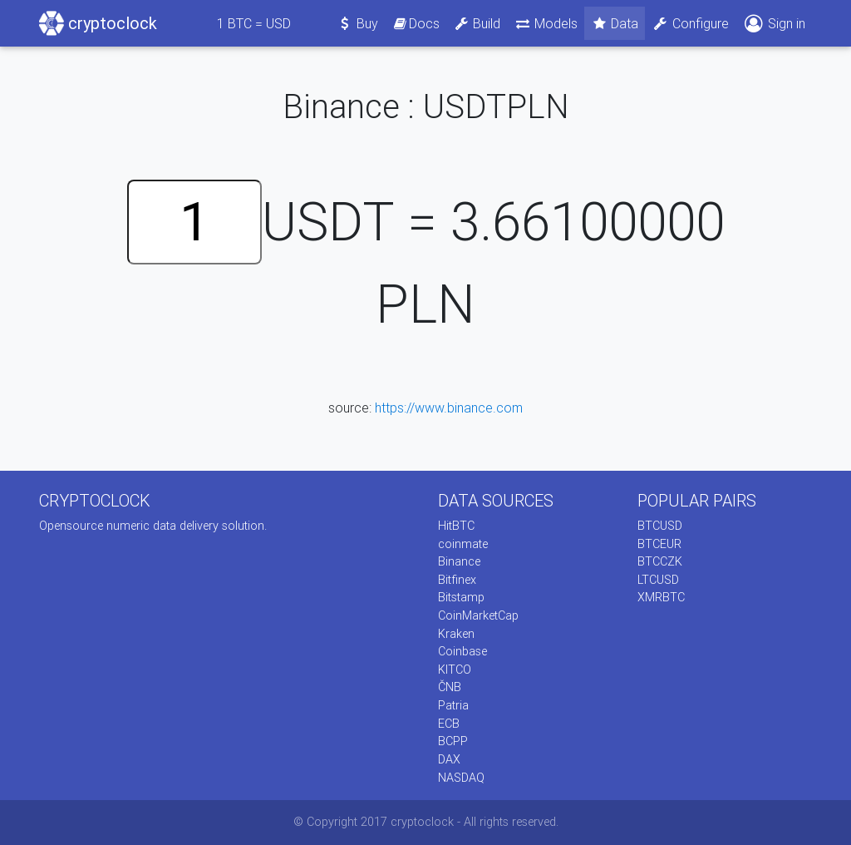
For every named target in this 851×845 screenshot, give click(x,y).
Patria (453, 705)
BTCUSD (659, 525)
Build (477, 23)
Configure (690, 23)
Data (615, 23)
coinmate (463, 543)
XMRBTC (661, 597)
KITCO (454, 669)
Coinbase (462, 651)
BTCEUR (659, 543)
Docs (415, 23)
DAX (449, 759)
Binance (459, 561)
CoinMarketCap (478, 615)
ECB (449, 723)
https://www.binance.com (449, 407)
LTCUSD (658, 579)
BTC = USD (254, 23)
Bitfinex (457, 579)
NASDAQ (461, 777)
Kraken (456, 633)
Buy (358, 23)
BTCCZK (659, 561)
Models (546, 23)
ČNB (449, 686)
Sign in (773, 23)
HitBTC (456, 525)
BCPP (453, 741)
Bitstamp (461, 597)
